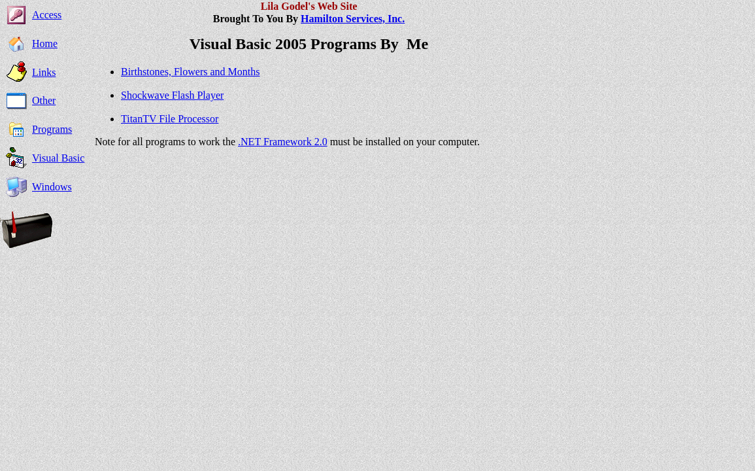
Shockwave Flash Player (172, 95)
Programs (52, 129)
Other (44, 100)
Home (45, 43)
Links (44, 72)
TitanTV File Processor (169, 118)
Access (46, 14)
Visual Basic (58, 158)
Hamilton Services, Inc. (353, 18)
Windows (52, 186)
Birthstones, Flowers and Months (190, 71)
